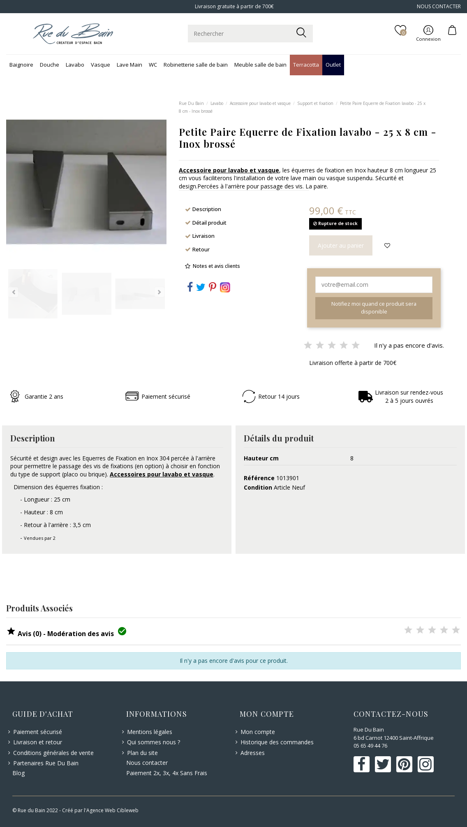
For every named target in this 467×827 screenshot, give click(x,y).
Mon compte (257, 732)
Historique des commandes (277, 742)
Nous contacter (147, 763)
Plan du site (142, 753)
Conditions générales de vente (53, 753)
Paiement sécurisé (37, 732)
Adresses (252, 753)
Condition (258, 487)
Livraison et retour (37, 742)
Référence (259, 478)
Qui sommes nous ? (153, 742)
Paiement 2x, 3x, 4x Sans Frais (166, 773)
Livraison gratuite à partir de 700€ (234, 6)
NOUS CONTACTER (439, 6)
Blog (18, 773)
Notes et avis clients (216, 266)
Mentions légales (149, 732)
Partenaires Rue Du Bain (46, 763)
